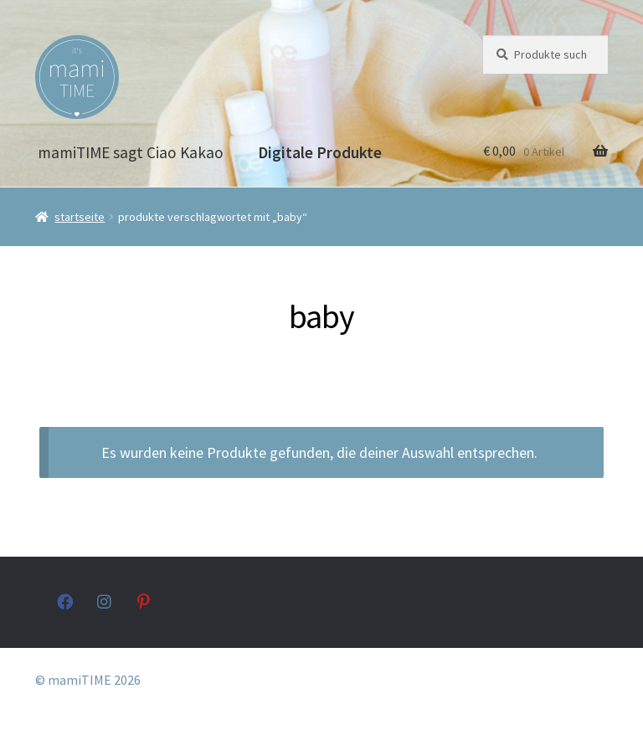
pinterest (145, 601)
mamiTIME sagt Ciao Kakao (131, 152)
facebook (65, 601)
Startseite (79, 216)
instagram (105, 601)
